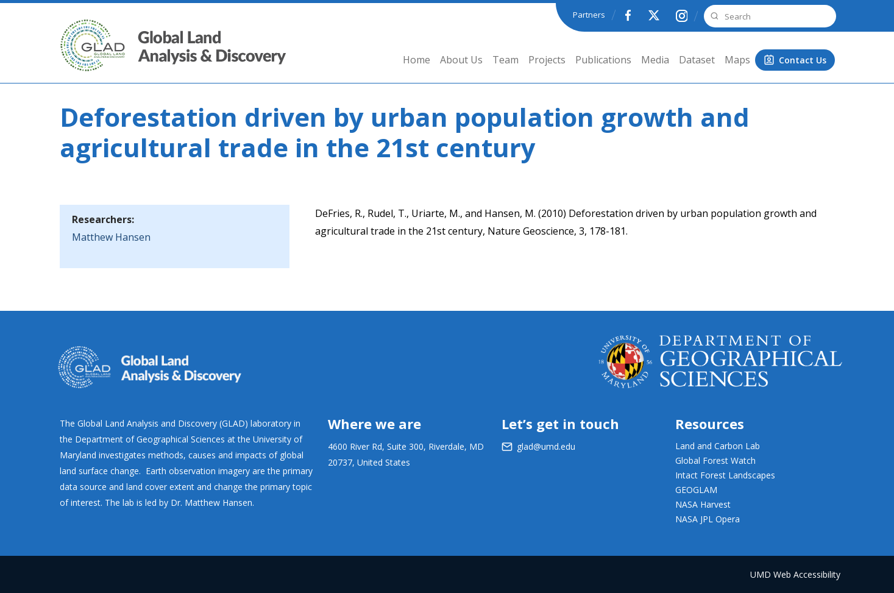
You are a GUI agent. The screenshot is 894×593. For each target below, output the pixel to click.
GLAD (76, 54)
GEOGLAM (696, 489)
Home (416, 59)
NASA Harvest (703, 504)
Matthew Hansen (111, 237)
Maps (737, 59)
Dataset (697, 59)
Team (505, 59)
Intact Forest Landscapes (725, 475)
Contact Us (802, 60)
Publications (603, 59)
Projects (547, 59)
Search (713, 16)
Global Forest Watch (715, 460)
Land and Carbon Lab (717, 446)
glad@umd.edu (546, 446)
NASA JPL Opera (707, 519)
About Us (461, 59)
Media (655, 59)
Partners (589, 14)
